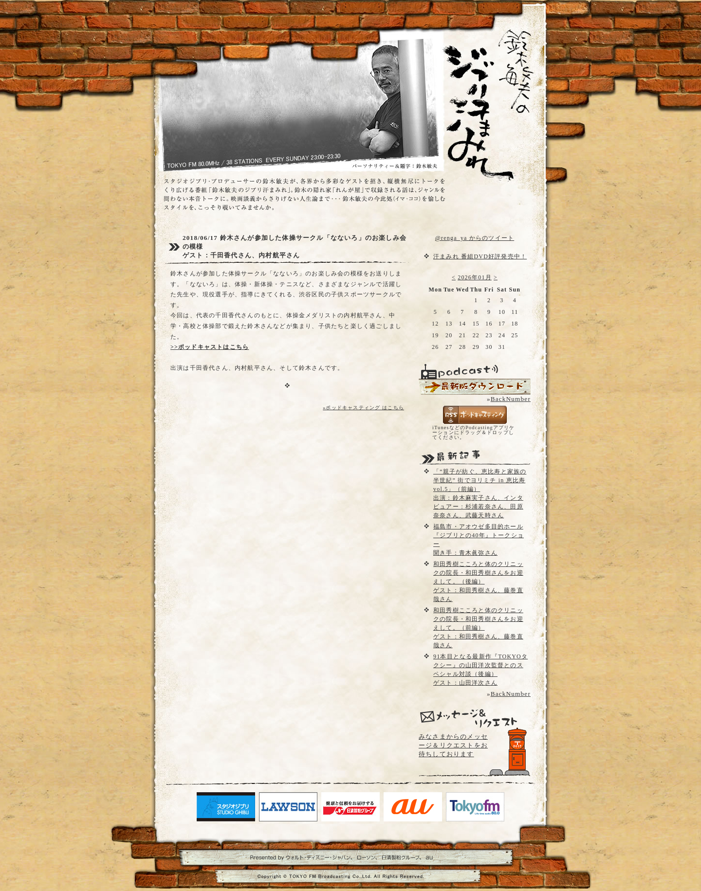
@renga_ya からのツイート (474, 238)
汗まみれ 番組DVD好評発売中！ (480, 256)
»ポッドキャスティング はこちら (363, 407)
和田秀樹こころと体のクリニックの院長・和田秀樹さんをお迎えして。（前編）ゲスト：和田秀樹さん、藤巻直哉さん (478, 628)
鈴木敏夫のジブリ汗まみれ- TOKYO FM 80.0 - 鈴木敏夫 (479, 87)
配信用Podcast (475, 387)
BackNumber (511, 398)
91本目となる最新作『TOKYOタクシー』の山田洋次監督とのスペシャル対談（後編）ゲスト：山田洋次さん (480, 669)
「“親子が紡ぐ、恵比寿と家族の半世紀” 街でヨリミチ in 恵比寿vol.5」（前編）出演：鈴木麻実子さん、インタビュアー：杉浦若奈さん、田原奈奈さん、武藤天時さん (479, 493)
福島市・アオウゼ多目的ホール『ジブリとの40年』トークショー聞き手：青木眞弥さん (478, 539)
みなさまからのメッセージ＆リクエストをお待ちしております (453, 745)
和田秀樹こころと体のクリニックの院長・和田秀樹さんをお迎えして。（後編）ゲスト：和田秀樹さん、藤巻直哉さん (478, 581)
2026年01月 (475, 277)
